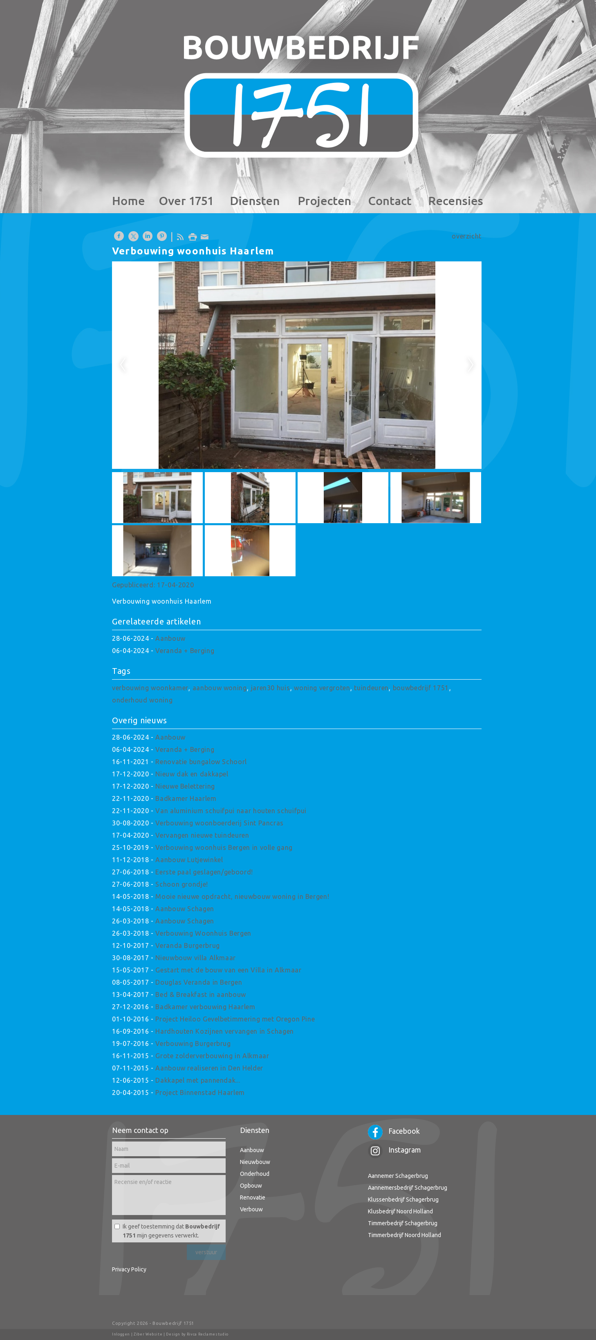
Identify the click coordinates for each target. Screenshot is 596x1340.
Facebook (394, 1131)
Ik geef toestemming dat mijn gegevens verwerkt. (171, 1231)
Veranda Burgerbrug (187, 945)
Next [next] (470, 365)
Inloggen (121, 1334)
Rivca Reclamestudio (208, 1334)
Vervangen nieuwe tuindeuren (202, 835)
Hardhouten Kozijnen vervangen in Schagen (224, 1031)
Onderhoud (254, 1174)
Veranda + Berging (184, 650)
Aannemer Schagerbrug (398, 1176)
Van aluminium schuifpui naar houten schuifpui (231, 810)
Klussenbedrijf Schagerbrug (403, 1199)
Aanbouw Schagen (184, 908)
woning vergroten (322, 687)
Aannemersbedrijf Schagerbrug (407, 1187)
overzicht (467, 236)
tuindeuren (371, 687)
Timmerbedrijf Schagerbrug (402, 1223)
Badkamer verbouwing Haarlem (205, 1006)
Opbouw (251, 1185)
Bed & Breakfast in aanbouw (200, 994)
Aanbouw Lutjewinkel (189, 859)
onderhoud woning (142, 700)
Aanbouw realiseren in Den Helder (209, 1068)
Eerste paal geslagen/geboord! (204, 872)
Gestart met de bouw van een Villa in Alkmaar (228, 970)
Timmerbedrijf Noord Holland (404, 1235)
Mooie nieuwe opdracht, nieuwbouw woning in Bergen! (242, 896)
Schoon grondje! (181, 884)
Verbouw (251, 1209)
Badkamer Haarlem (185, 798)
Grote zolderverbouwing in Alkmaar (212, 1055)
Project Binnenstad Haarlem (200, 1092)
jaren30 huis (270, 687)
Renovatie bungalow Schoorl (201, 761)
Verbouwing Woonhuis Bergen (203, 933)
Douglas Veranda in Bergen (198, 982)
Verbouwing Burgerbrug (193, 1043)
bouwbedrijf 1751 (421, 687)
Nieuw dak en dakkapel (191, 774)
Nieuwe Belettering (185, 786)
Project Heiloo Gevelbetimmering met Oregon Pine (235, 1019)
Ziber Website (148, 1334)
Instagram (394, 1150)
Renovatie (252, 1197)
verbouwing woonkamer (150, 687)
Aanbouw (170, 638)
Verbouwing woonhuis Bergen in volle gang (224, 847)
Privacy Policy (129, 1269)
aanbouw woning (220, 687)
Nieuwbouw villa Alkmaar (195, 957)
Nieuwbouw (255, 1162)
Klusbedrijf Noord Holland (400, 1211)
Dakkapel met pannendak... (197, 1080)
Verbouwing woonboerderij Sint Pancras (219, 823)
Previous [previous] (122, 365)
